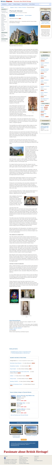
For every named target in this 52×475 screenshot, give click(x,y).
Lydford (42, 109)
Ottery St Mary (43, 113)
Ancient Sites (3, 16)
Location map (12, 329)
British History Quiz (23, 459)
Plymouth (42, 105)
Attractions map (4, 12)
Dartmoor (3, 34)
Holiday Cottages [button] (16, 4)
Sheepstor (43, 116)
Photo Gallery (3, 35)
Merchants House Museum (16, 363)
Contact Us (36, 457)
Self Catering (3, 40)
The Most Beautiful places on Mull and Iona (20, 353)
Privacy (35, 459)
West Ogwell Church (45, 98)
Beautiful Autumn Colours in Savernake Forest (21, 351)
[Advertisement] (23, 340)
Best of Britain (32, 4)
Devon (2, 7)
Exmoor (2, 36)
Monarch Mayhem (22, 462)
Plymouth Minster (17, 328)
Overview (12, 15)
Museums (3, 28)
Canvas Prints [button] (25, 4)
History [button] (10, 4)
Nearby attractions (19, 15)
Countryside (3, 19)
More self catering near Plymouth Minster (19, 415)
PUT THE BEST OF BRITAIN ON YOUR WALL (45, 26)
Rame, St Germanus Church (16, 384)
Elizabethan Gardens (14, 366)
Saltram (11, 375)
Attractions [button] (4, 4)
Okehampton (43, 110)
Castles (2, 18)
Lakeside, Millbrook (21, 409)
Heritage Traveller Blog (23, 457)
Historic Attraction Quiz (23, 460)
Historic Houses (4, 21)
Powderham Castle (44, 58)
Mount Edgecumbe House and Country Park (19, 371)
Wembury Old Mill (14, 381)
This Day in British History (24, 463)
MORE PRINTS (23, 439)
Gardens (2, 20)
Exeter (42, 107)
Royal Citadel (13, 368)
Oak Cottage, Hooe (21, 403)
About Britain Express (38, 460)
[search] (44, 4)
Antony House (13, 378)
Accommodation (28, 15)
